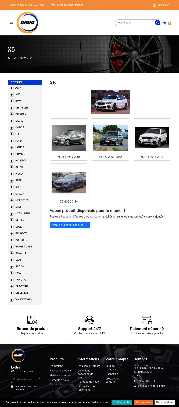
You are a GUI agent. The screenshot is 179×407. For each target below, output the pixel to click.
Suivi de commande (112, 383)
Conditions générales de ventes (85, 389)
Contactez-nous (59, 395)
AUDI (18, 110)
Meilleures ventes (60, 391)
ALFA (18, 103)
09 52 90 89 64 (146, 396)
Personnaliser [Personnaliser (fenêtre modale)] (164, 402)
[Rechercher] (138, 30)
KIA (17, 202)
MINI (18, 222)
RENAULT (20, 269)
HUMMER (20, 169)
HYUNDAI (20, 176)
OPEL (18, 242)
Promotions (56, 381)
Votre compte (117, 375)
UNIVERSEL (21, 308)
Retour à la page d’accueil (69, 240)
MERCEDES (21, 216)
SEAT (18, 275)
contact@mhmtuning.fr (80, 4)
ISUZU (19, 182)
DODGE (19, 143)
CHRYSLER (21, 123)
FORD (18, 156)
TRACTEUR (21, 302)
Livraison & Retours (89, 381)
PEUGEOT (21, 249)
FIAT (18, 149)
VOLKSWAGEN (23, 315)
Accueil (12, 74)
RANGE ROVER (23, 262)
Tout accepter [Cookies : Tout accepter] (121, 402)
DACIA (19, 136)
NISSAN (19, 235)
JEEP (18, 196)
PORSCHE (21, 255)
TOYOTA (20, 295)
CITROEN (20, 130)
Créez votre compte (113, 396)
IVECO (19, 189)
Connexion (112, 389)
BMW (23, 74)
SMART (19, 288)
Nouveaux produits (61, 386)
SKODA (19, 282)
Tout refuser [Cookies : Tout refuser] (143, 402)
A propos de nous (88, 397)
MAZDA (19, 209)
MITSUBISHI (22, 229)
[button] (160, 5)
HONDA (19, 163)
